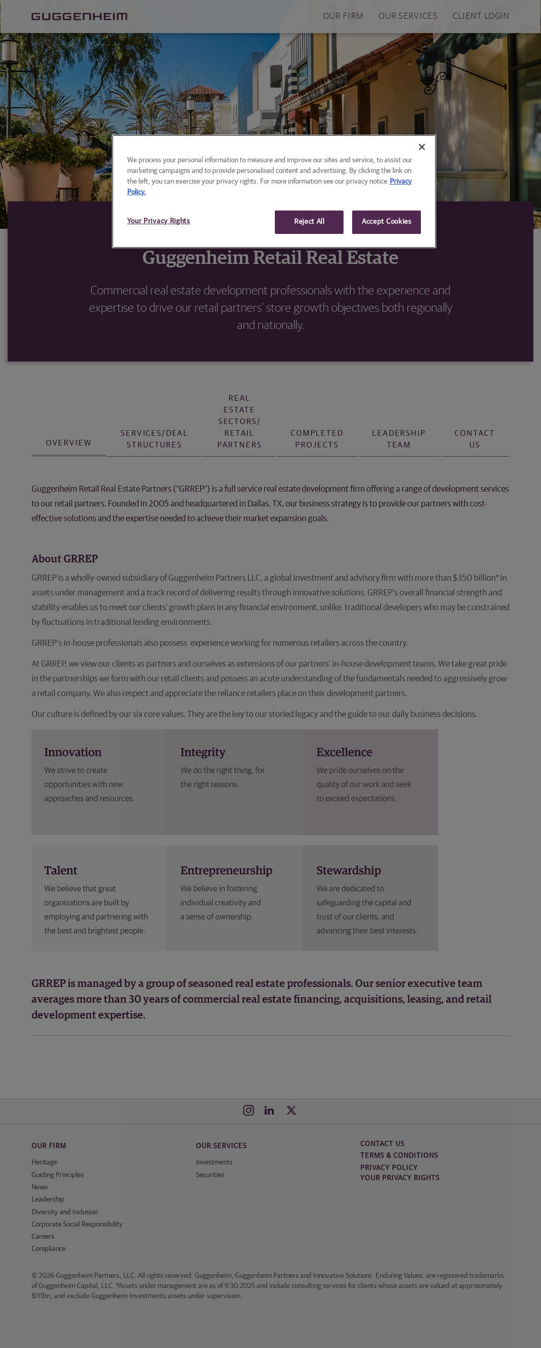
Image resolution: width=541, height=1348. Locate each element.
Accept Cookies (387, 221)
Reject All (309, 221)
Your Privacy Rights (158, 221)
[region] (274, 191)
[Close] (422, 147)
